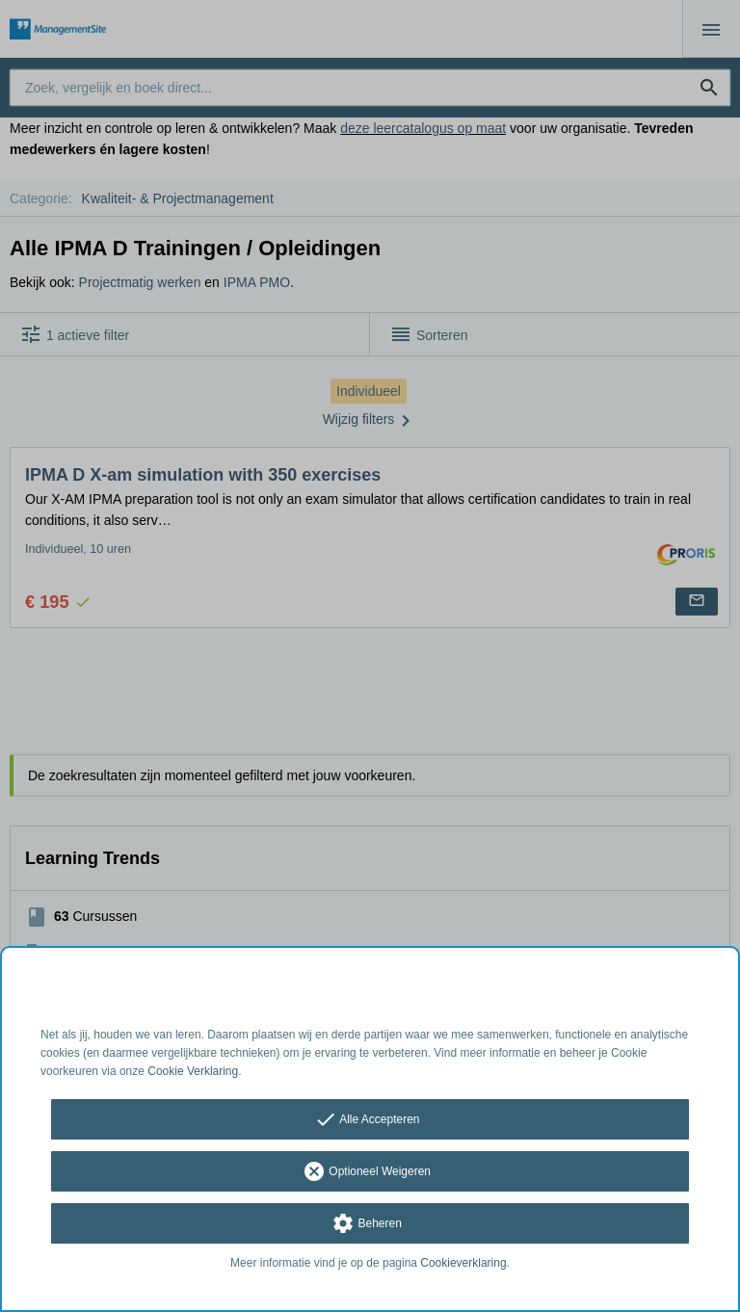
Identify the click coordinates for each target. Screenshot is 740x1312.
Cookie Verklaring (192, 1071)
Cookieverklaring (463, 1263)
